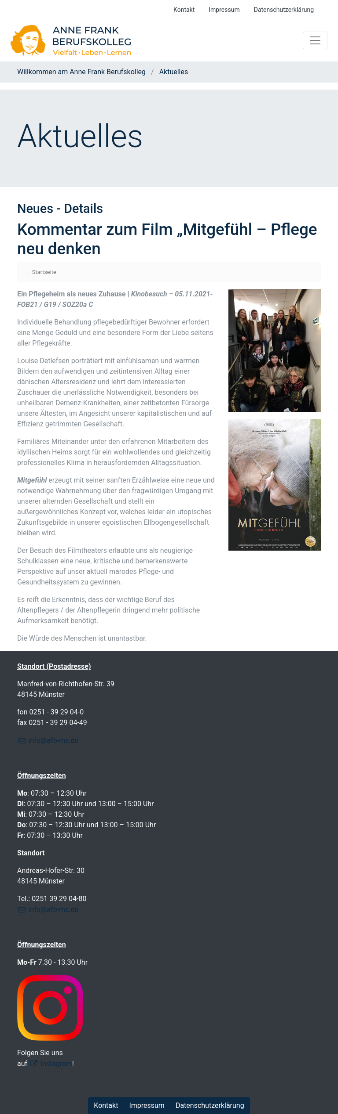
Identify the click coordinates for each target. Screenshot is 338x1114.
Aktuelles (173, 72)
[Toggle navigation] (315, 40)
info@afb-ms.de (53, 740)
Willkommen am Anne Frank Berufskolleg (82, 72)
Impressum (224, 9)
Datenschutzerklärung (284, 9)
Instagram (56, 1064)
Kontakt (184, 9)
